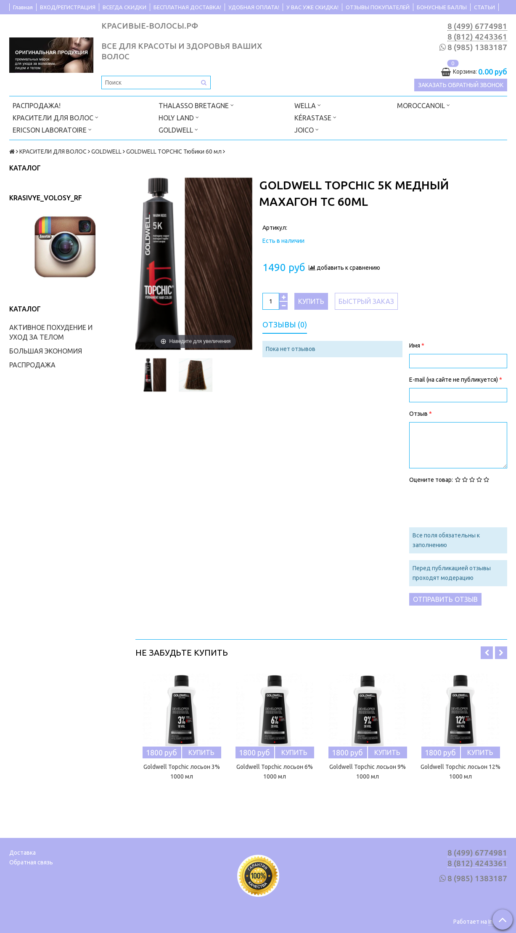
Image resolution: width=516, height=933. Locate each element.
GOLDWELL (178, 129)
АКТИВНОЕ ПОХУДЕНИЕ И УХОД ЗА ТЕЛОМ (51, 332)
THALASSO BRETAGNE (196, 105)
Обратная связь (31, 862)
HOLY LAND (179, 117)
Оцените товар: (431, 479)
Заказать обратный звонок (460, 85)
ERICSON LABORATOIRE (52, 129)
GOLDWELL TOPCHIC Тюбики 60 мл (174, 151)
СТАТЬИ (484, 7)
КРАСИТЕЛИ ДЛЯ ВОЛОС (55, 117)
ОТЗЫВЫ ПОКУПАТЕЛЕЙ (378, 7)
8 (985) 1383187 (477, 47)
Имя (415, 345)
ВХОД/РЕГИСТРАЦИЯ (67, 7)
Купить (311, 301)
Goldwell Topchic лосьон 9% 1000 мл (367, 771)
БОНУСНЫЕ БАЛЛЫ (442, 7)
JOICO (306, 129)
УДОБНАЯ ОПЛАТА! (253, 7)
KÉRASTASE (315, 117)
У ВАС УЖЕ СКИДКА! (312, 7)
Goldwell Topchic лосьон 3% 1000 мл (181, 771)
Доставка (22, 852)
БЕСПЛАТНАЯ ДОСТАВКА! (187, 7)
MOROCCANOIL (423, 105)
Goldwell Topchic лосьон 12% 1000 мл (460, 771)
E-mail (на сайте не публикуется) (454, 379)
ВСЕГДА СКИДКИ (124, 7)
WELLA (307, 105)
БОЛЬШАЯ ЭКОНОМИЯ (45, 351)
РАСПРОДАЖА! (37, 105)
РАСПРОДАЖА (32, 365)
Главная (23, 7)
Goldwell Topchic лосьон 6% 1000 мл (274, 771)
